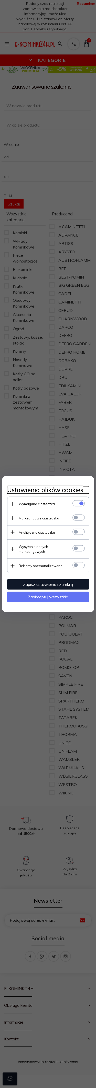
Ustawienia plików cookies (45, 489)
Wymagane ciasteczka (37, 504)
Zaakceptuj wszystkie (48, 596)
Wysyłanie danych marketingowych (33, 548)
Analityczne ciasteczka (37, 532)
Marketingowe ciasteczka (39, 518)
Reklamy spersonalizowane (40, 565)
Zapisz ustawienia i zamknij (48, 584)
